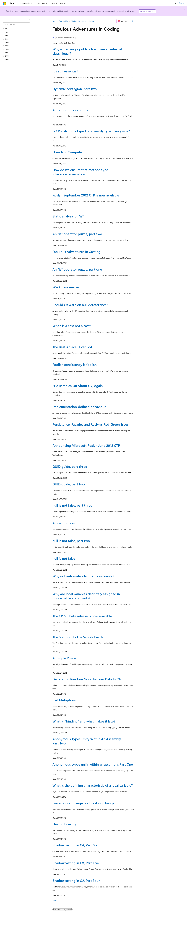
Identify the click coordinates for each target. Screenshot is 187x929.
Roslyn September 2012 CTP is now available (85, 195)
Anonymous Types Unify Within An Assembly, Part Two (87, 741)
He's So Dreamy (64, 824)
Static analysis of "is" (68, 216)
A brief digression (65, 523)
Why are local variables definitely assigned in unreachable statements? (86, 596)
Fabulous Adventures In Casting (76, 251)
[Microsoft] (4, 3)
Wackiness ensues (66, 287)
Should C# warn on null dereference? (80, 304)
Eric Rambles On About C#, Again (77, 385)
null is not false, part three (72, 505)
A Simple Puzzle (64, 658)
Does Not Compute (67, 152)
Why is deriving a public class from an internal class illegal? (87, 51)
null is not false (63, 558)
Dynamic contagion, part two (74, 89)
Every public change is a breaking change (83, 803)
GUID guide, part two (68, 484)
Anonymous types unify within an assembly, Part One (92, 764)
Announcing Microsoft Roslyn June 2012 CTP (86, 445)
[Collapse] (29, 19)
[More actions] (132, 21)
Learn (54, 21)
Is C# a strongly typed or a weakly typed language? (91, 131)
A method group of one (70, 110)
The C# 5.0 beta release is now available (82, 616)
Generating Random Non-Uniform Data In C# (86, 679)
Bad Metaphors (64, 700)
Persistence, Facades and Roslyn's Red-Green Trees (90, 424)
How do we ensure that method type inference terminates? (80, 171)
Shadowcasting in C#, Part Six (74, 845)
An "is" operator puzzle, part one (77, 269)
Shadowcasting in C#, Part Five (75, 863)
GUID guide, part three (69, 466)
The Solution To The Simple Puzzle (78, 637)
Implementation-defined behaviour (79, 406)
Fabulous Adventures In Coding (82, 21)
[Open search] (175, 3)
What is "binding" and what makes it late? (83, 721)
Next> (55, 900)
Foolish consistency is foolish (74, 364)
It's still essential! (65, 71)
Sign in (181, 3)
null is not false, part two (71, 540)
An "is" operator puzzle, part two (77, 234)
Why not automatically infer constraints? (83, 576)
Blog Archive (63, 21)
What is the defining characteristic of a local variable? (92, 785)
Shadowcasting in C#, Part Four (76, 880)
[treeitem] (17, 29)
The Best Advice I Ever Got (72, 347)
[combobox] (16, 24)
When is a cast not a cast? (71, 325)
